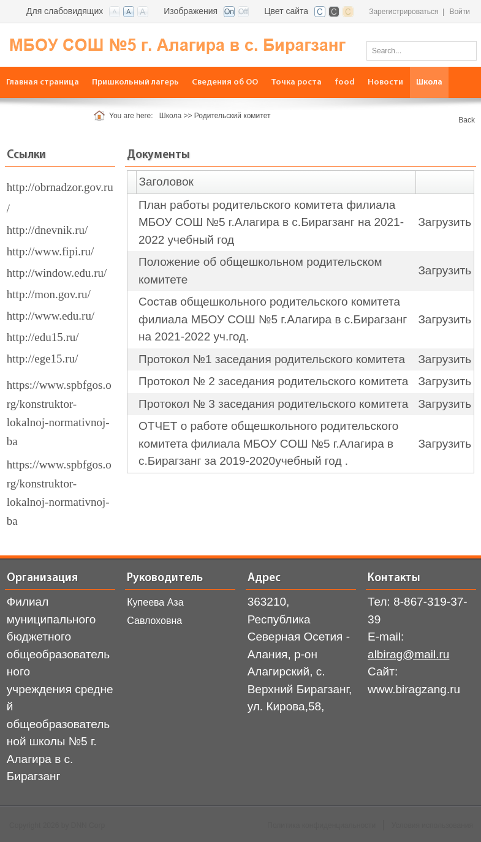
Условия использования (432, 825)
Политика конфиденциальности (321, 825)
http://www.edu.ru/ (50, 315)
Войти (459, 11)
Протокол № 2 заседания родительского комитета (273, 381)
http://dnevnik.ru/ (47, 230)
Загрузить (444, 222)
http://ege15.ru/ (42, 358)
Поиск (463, 50)
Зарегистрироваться (403, 11)
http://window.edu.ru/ (57, 272)
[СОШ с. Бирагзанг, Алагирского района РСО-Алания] (174, 44)
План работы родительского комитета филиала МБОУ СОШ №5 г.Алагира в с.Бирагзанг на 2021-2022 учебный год (271, 222)
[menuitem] (43, 82)
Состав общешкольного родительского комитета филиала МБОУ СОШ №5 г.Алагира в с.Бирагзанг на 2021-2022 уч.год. (272, 319)
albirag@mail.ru (408, 654)
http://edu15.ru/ (43, 337)
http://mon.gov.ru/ (49, 294)
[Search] (421, 51)
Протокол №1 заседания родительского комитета (271, 359)
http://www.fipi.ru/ (50, 251)
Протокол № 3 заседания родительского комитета (273, 403)
